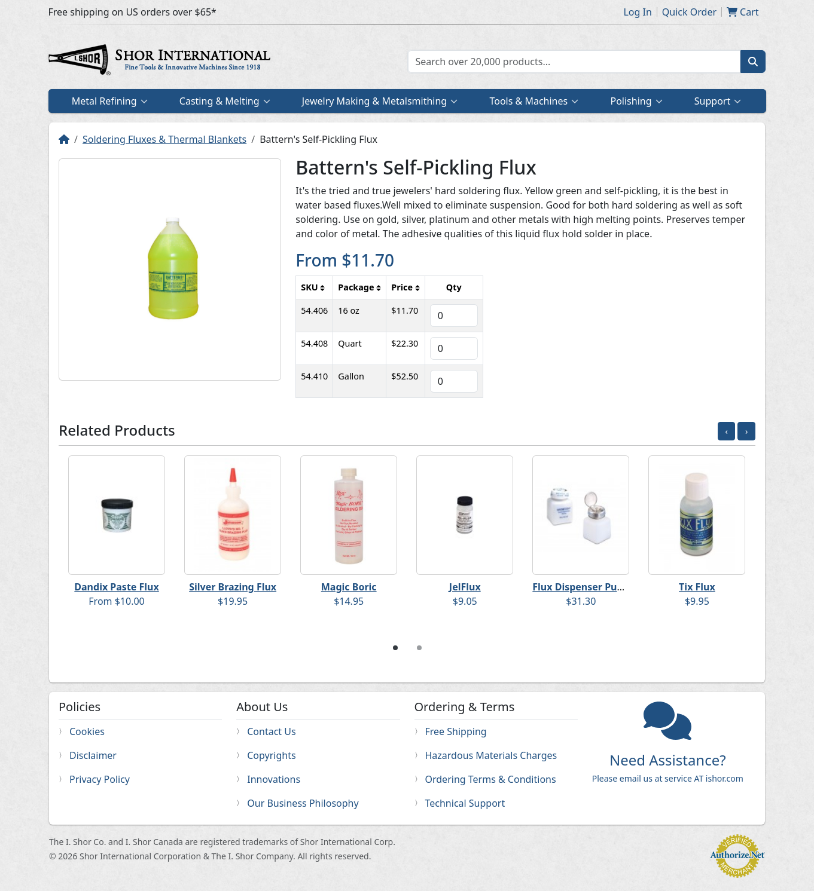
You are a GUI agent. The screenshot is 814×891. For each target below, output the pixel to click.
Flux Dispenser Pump (582, 586)
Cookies (87, 731)
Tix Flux (697, 586)
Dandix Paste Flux (116, 586)
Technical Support (465, 803)
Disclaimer (93, 755)
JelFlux (465, 586)
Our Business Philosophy (302, 803)
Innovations (273, 779)
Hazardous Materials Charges (491, 755)
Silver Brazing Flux (232, 586)
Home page (162, 61)
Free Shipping (456, 731)
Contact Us (271, 731)
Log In (637, 12)
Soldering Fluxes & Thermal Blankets (164, 139)
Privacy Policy (99, 779)
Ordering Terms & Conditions (490, 779)
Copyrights (271, 755)
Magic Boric (349, 586)
